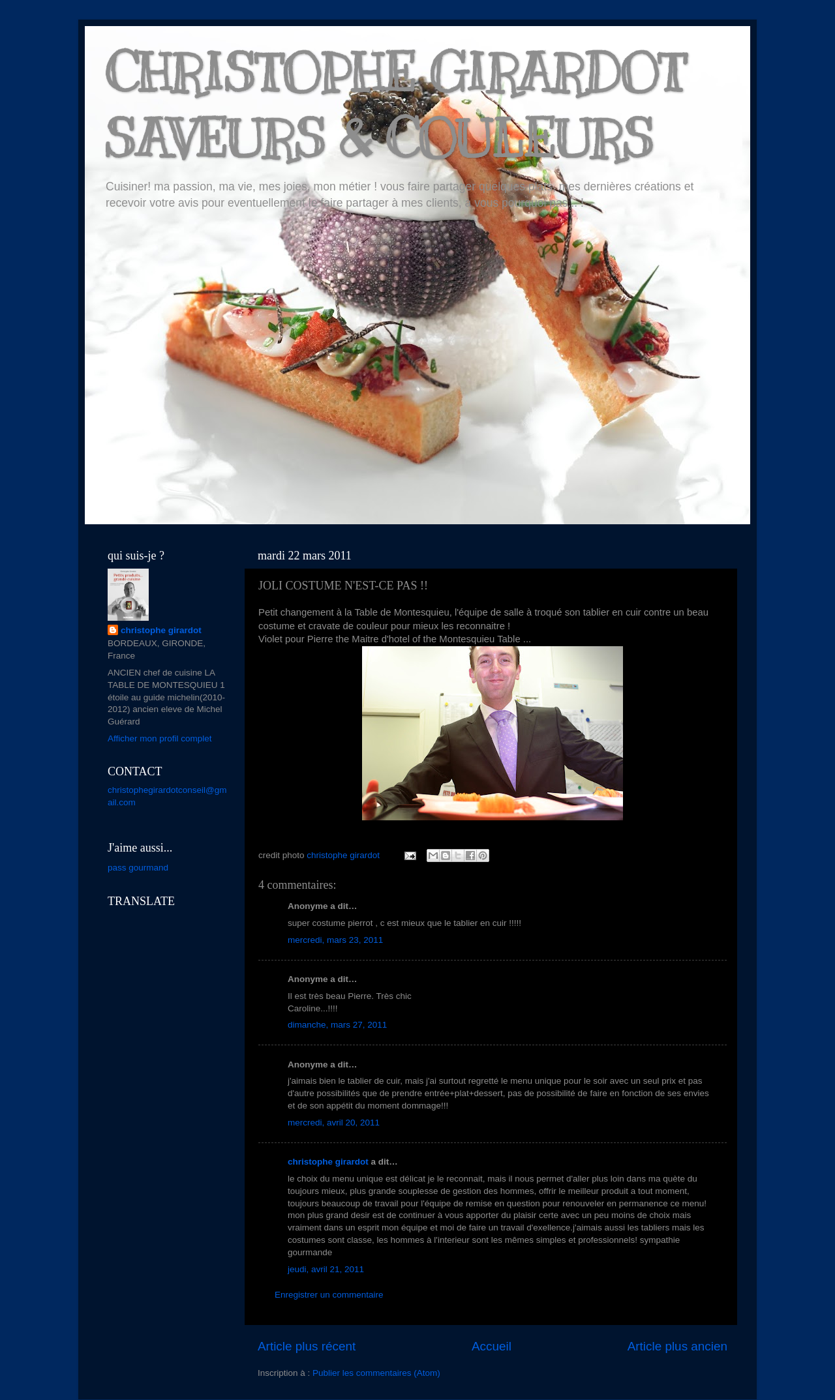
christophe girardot (328, 1162)
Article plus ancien (677, 1346)
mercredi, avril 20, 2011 (334, 1122)
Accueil (491, 1346)
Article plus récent (307, 1346)
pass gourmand (138, 867)
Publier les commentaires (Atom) (376, 1373)
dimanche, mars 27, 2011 (337, 1025)
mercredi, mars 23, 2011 (335, 940)
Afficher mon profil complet (160, 738)
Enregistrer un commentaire (329, 1295)
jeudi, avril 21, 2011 (326, 1269)
